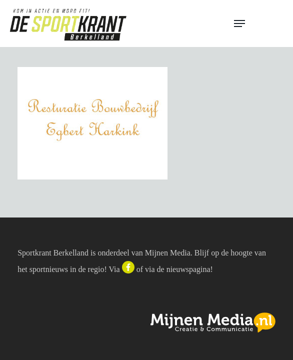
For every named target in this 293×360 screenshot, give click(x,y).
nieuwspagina (188, 269)
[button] (259, 23)
